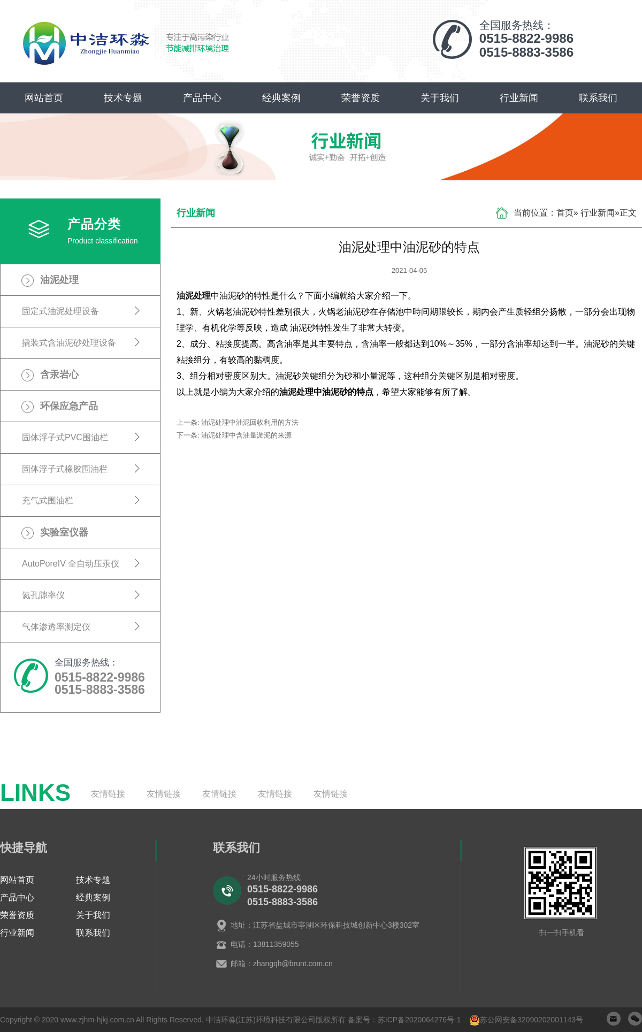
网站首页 (44, 98)
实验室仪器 (64, 532)
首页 (565, 212)
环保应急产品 (69, 406)
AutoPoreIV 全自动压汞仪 (70, 563)
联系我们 (598, 98)
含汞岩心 (59, 374)
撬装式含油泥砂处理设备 (69, 342)
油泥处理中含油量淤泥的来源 (246, 435)
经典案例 (281, 98)
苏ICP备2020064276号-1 (419, 1019)
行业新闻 (519, 98)
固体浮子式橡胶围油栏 (65, 468)
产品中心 (202, 98)
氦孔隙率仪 (43, 595)
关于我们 (440, 98)
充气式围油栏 (47, 500)
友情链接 (108, 793)
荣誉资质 (360, 98)
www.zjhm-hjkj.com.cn (97, 1019)
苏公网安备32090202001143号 (531, 1019)
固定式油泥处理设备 (60, 311)
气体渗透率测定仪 (56, 626)
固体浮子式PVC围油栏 (65, 437)
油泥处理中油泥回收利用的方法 (250, 422)
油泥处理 (59, 279)
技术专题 (123, 98)
